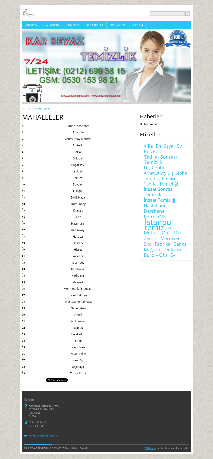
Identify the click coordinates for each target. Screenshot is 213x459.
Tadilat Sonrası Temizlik (160, 159)
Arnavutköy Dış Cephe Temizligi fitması (165, 175)
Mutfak (151, 232)
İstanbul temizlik (159, 224)
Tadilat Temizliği (161, 184)
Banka (180, 244)
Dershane (154, 211)
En (158, 146)
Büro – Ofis (155, 255)
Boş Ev (151, 151)
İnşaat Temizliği (160, 200)
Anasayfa (27, 108)
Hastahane (155, 205)
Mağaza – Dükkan (162, 249)
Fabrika (162, 244)
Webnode (150, 448)
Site (148, 244)
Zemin (150, 238)
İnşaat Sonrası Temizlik (159, 192)
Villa (148, 146)
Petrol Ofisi (156, 216)
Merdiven (170, 238)
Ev (172, 255)
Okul (179, 232)
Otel (166, 232)
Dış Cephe (154, 167)
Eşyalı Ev (173, 146)
